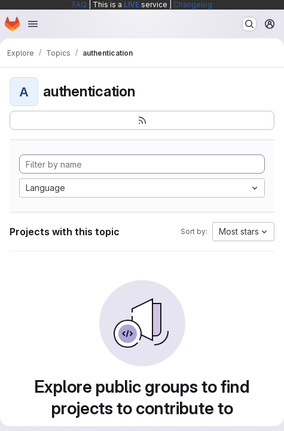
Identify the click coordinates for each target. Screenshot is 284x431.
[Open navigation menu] (32, 24)
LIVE (131, 4)
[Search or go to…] (249, 24)
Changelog (192, 4)
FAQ (79, 4)
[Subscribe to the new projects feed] (142, 120)
